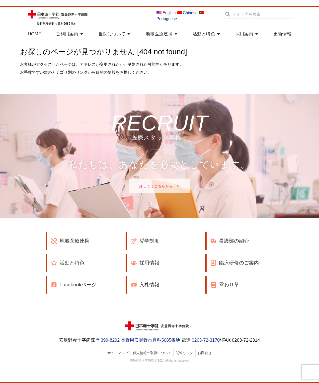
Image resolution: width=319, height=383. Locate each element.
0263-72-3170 (206, 340)
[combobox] (258, 14)
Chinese (187, 13)
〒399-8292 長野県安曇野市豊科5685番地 (138, 340)
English (166, 13)
